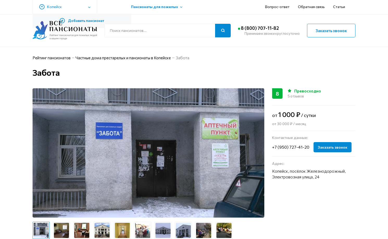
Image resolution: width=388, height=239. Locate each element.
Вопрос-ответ (226, 7)
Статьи (288, 7)
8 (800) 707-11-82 (266, 28)
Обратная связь (260, 7)
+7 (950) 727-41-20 (290, 146)
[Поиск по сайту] (167, 30)
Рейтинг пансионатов (53, 57)
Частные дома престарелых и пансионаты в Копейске (131, 57)
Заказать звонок (331, 30)
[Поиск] (223, 30)
